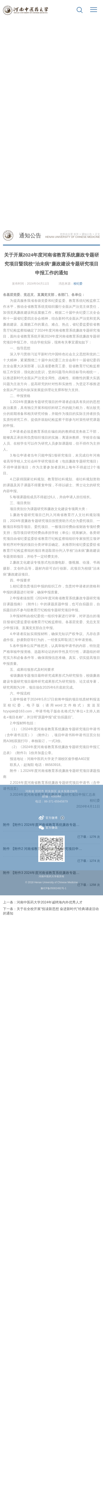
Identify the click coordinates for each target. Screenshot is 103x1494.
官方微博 (48, 819)
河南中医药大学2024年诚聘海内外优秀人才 (49, 1152)
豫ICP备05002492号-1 (53, 890)
